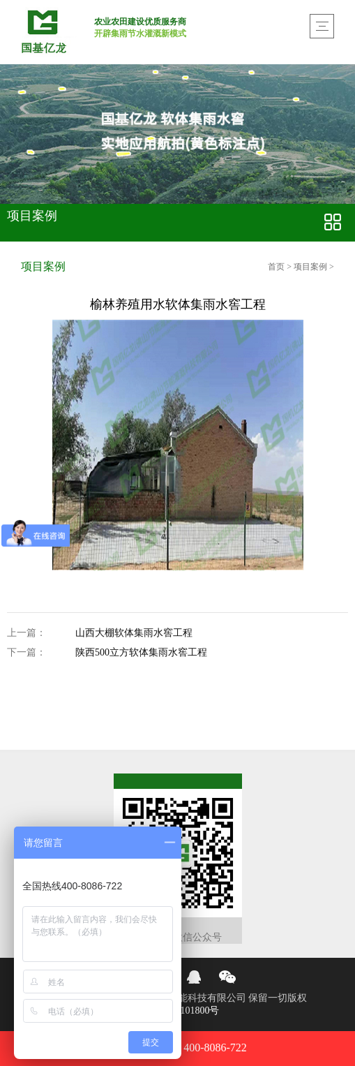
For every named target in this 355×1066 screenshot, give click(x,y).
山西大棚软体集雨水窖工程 (133, 633)
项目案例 (310, 267)
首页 (277, 267)
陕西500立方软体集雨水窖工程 (141, 653)
